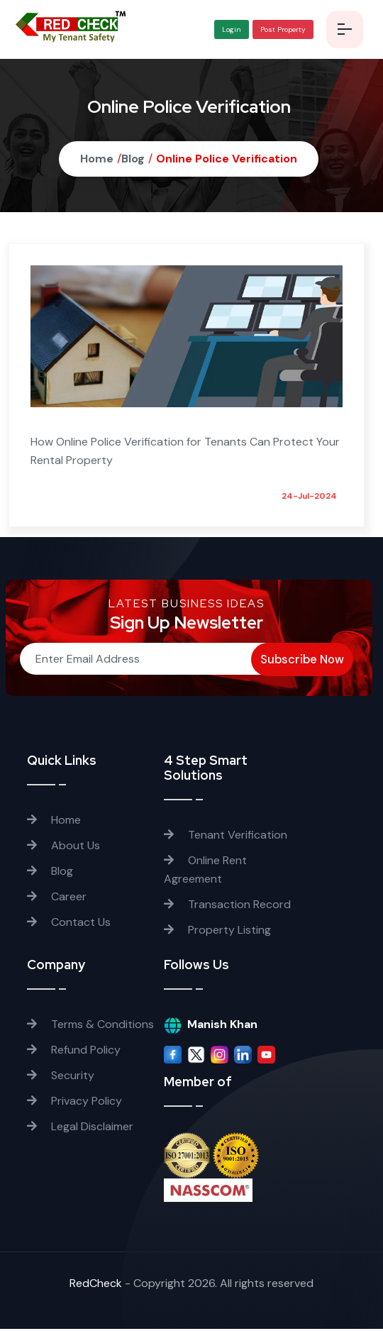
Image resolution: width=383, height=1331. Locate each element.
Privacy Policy (74, 1102)
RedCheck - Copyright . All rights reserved (188, 1285)
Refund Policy (74, 1051)
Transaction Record (227, 905)
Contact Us (69, 923)
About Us (63, 846)
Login (229, 30)
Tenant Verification (225, 836)
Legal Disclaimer (80, 1128)
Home (96, 160)
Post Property (281, 30)
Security (60, 1077)
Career (57, 897)
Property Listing (217, 931)
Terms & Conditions (90, 1026)
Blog (133, 160)
